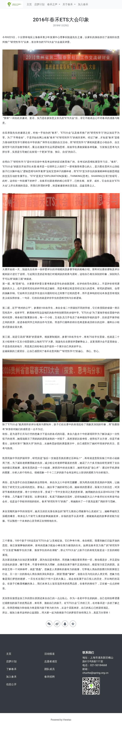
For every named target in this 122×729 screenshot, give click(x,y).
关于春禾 (68, 4)
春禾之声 (52, 4)
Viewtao (67, 719)
